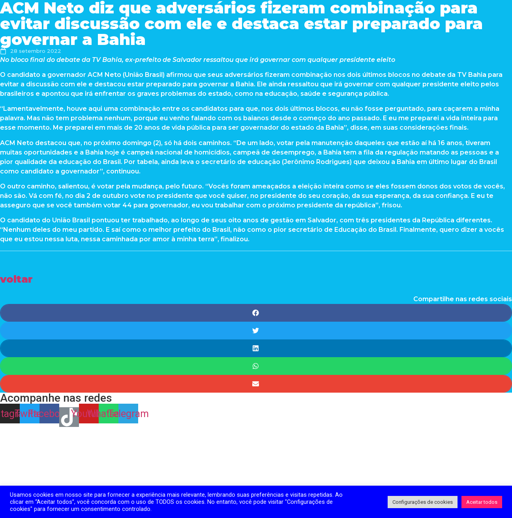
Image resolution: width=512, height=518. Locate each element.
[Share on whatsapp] (256, 366)
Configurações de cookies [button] (422, 502)
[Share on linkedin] (256, 348)
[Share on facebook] (256, 313)
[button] (16, 279)
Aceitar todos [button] (481, 502)
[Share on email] (256, 384)
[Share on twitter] (256, 330)
